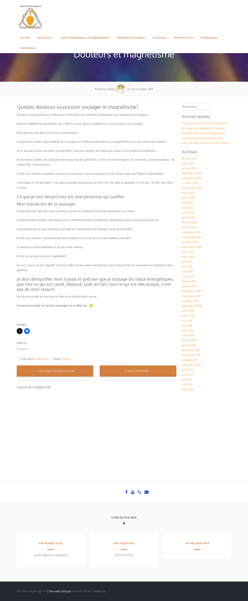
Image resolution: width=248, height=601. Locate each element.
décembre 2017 (191, 350)
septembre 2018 (192, 306)
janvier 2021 (189, 168)
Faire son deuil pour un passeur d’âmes (206, 143)
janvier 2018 (189, 345)
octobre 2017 (190, 360)
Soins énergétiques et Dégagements (85, 37)
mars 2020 (188, 217)
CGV (43, 591)
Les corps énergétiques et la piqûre (204, 128)
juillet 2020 (188, 198)
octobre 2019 (190, 242)
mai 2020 (187, 207)
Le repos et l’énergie (138, 371)
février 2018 (189, 340)
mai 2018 (187, 325)
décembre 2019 (191, 232)
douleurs (66, 358)
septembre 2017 (192, 365)
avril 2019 (187, 271)
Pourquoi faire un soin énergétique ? (204, 133)
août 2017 (187, 369)
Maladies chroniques (131, 37)
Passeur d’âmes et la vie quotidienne (204, 123)
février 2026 (189, 158)
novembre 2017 (191, 355)
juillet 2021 (188, 163)
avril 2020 (188, 212)
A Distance (159, 37)
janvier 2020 (189, 227)
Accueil (25, 37)
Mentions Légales (28, 591)
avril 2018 (187, 330)
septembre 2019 (192, 247)
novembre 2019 (191, 237)
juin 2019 (187, 261)
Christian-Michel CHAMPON (88, 591)
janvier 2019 (189, 286)
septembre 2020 (192, 188)
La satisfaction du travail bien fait (202, 138)
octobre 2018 (190, 301)
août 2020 (188, 193)
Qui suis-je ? (45, 37)
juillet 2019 (188, 256)
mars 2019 (188, 276)
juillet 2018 (188, 315)
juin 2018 (187, 320)
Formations (28, 48)
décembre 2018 (191, 291)
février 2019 (189, 281)
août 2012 (187, 389)
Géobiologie (209, 37)
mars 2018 (188, 335)
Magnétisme (41, 358)
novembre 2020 (191, 178)
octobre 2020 (190, 183)
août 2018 (188, 311)
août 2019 (188, 252)
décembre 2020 (191, 173)
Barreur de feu (183, 37)
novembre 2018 (191, 296)
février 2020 (189, 222)
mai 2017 (187, 384)
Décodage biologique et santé (55, 371)
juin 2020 (187, 202)
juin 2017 (187, 379)
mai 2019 (187, 266)
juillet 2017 (188, 374)
